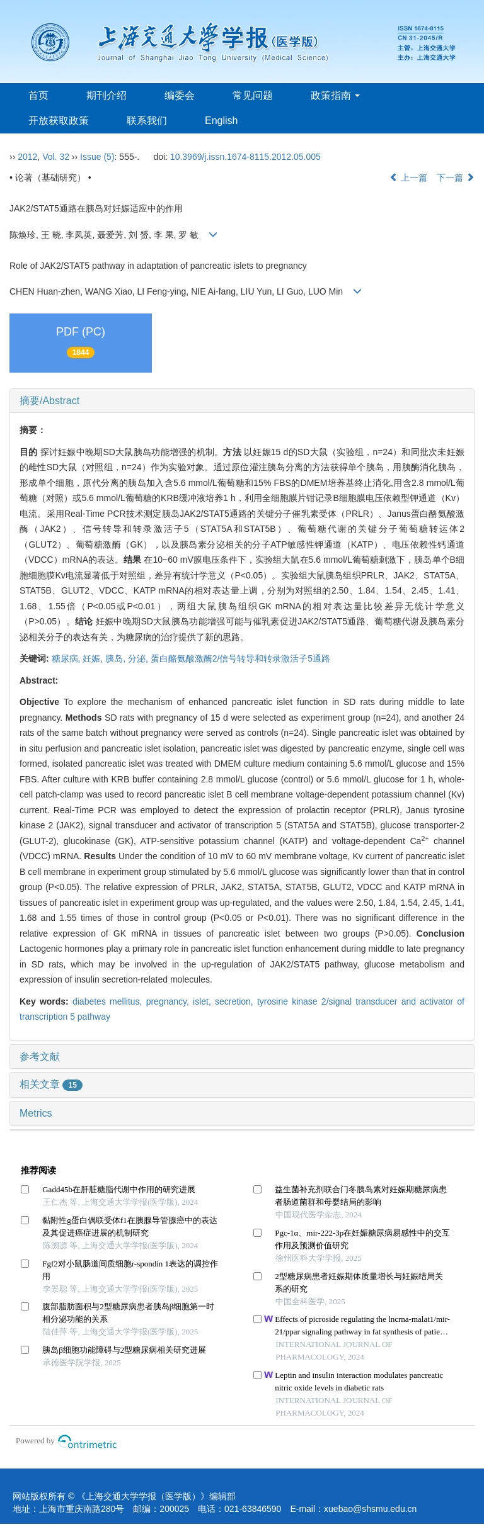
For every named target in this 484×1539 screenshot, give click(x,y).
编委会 (179, 95)
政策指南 (335, 95)
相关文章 (51, 1084)
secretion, (236, 1001)
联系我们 (147, 120)
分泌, (139, 658)
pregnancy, (169, 1001)
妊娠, (94, 658)
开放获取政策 (58, 120)
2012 (27, 157)
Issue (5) (97, 157)
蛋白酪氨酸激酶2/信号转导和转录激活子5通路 (240, 658)
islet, (204, 1001)
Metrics (36, 1113)
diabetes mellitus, (109, 1001)
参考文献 (40, 1056)
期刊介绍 (106, 95)
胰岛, (116, 658)
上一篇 (408, 177)
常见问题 (253, 95)
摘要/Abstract (49, 400)
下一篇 (456, 177)
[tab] (242, 401)
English (221, 120)
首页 (38, 95)
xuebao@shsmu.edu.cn (370, 1509)
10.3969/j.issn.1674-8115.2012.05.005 (245, 157)
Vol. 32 (55, 157)
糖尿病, (67, 658)
